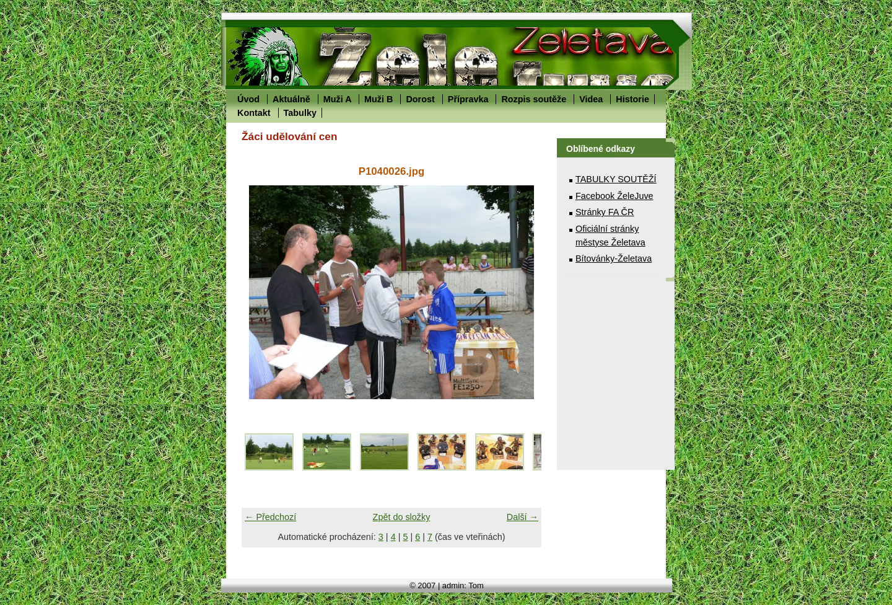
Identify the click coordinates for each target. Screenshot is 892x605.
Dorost (420, 99)
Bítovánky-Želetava (613, 258)
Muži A (337, 99)
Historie (632, 99)
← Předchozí (270, 517)
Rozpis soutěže (533, 99)
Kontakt (254, 113)
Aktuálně (291, 99)
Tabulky (300, 113)
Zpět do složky (402, 517)
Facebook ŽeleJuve (614, 196)
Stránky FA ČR (604, 212)
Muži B (378, 99)
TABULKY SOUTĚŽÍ (616, 179)
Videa (591, 99)
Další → (522, 517)
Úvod (248, 99)
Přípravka (468, 99)
